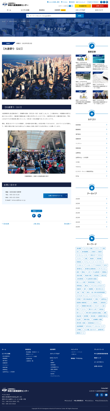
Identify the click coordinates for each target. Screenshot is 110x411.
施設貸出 (42, 10)
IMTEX (105, 265)
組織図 (52, 362)
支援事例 (60, 10)
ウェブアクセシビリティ (102, 400)
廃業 (105, 312)
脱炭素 (100, 251)
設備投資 (78, 139)
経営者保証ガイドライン (94, 323)
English (90, 2)
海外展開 (79, 248)
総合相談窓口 (6, 356)
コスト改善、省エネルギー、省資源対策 (93, 329)
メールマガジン (99, 362)
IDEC (78, 251)
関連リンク (97, 358)
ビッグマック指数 (88, 248)
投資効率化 (103, 302)
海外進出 (78, 134)
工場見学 (93, 251)
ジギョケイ (97, 306)
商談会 (83, 272)
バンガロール (80, 265)
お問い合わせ (100, 6)
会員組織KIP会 (55, 367)
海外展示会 (79, 268)
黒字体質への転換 (81, 323)
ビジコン (84, 309)
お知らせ (74, 354)
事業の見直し (87, 319)
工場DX (96, 299)
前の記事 (5, 223)
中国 (83, 292)
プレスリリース (99, 349)
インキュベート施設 (31, 356)
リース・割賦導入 (93, 302)
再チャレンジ (80, 312)
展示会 (86, 285)
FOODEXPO (98, 265)
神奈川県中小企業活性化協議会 (93, 312)
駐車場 (73, 2)
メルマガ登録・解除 (54, 2)
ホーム (9, 10)
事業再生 (104, 272)
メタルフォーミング (99, 326)
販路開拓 (78, 129)
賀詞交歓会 (79, 285)
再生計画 (79, 316)
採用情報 (53, 365)
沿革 (52, 360)
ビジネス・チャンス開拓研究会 (84, 171)
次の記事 (67, 223)
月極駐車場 (29, 358)
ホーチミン (100, 262)
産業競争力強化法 (102, 316)
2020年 (78, 227)
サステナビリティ (55, 376)
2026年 (78, 199)
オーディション (102, 268)
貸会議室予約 (83, 6)
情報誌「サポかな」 (77, 358)
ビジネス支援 (25, 10)
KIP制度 (78, 299)
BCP (78, 306)
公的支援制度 (80, 278)
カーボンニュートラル (82, 255)
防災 (78, 309)
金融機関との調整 (97, 319)
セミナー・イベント (77, 352)
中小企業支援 (96, 272)
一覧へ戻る (36, 223)
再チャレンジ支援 (81, 282)
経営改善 (96, 275)
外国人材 (92, 255)
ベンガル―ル (89, 265)
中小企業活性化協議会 (91, 278)
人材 (89, 272)
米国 (104, 248)
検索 (79, 16)
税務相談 (79, 262)
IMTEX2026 (88, 326)
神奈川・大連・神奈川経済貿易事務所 (96, 292)
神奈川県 (103, 275)
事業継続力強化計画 (86, 306)
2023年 (78, 213)
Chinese (96, 2)
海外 (85, 289)
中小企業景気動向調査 (101, 353)
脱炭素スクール (80, 333)
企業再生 (78, 153)
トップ (3, 21)
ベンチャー (79, 143)
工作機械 (79, 329)
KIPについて (99, 10)
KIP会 (77, 176)
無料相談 (93, 316)
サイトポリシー (90, 400)
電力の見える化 (100, 289)
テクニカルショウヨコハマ (97, 285)
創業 (78, 272)
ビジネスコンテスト (96, 296)
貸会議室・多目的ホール (32, 352)
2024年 (78, 208)
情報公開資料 (54, 369)
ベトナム (86, 262)
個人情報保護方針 (79, 400)
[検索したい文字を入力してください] (51, 16)
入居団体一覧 (29, 361)
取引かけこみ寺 (92, 309)
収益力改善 (79, 275)
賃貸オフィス (29, 354)
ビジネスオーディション (82, 296)
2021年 (78, 222)
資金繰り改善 (88, 275)
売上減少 (79, 319)
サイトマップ (81, 2)
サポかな (78, 167)
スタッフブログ (80, 10)
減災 (104, 306)
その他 (77, 162)
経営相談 (78, 125)
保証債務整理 (80, 326)
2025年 (78, 203)
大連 (78, 292)
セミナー (97, 248)
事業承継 (78, 148)
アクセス (65, 2)
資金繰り (92, 258)
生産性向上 (104, 299)
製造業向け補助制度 (81, 302)
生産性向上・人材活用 (82, 157)
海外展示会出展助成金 (90, 268)
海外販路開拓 (85, 251)
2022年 (78, 217)
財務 (86, 258)
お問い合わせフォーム (55, 195)
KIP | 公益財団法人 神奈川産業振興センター (15, 4)
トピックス (74, 349)
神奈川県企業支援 (87, 299)
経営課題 (86, 316)
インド (92, 262)
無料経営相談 (91, 282)
